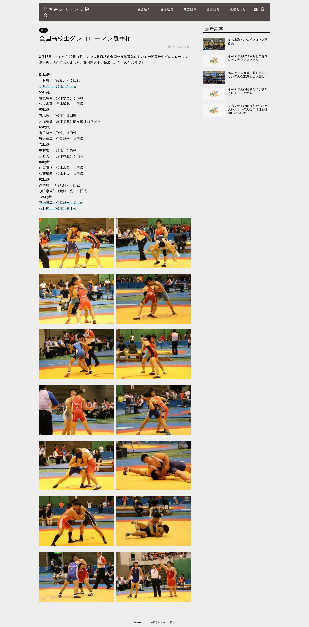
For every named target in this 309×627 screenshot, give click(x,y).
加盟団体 (190, 9)
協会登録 (213, 9)
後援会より (238, 9)
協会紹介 (144, 9)
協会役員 (167, 9)
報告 (43, 30)
